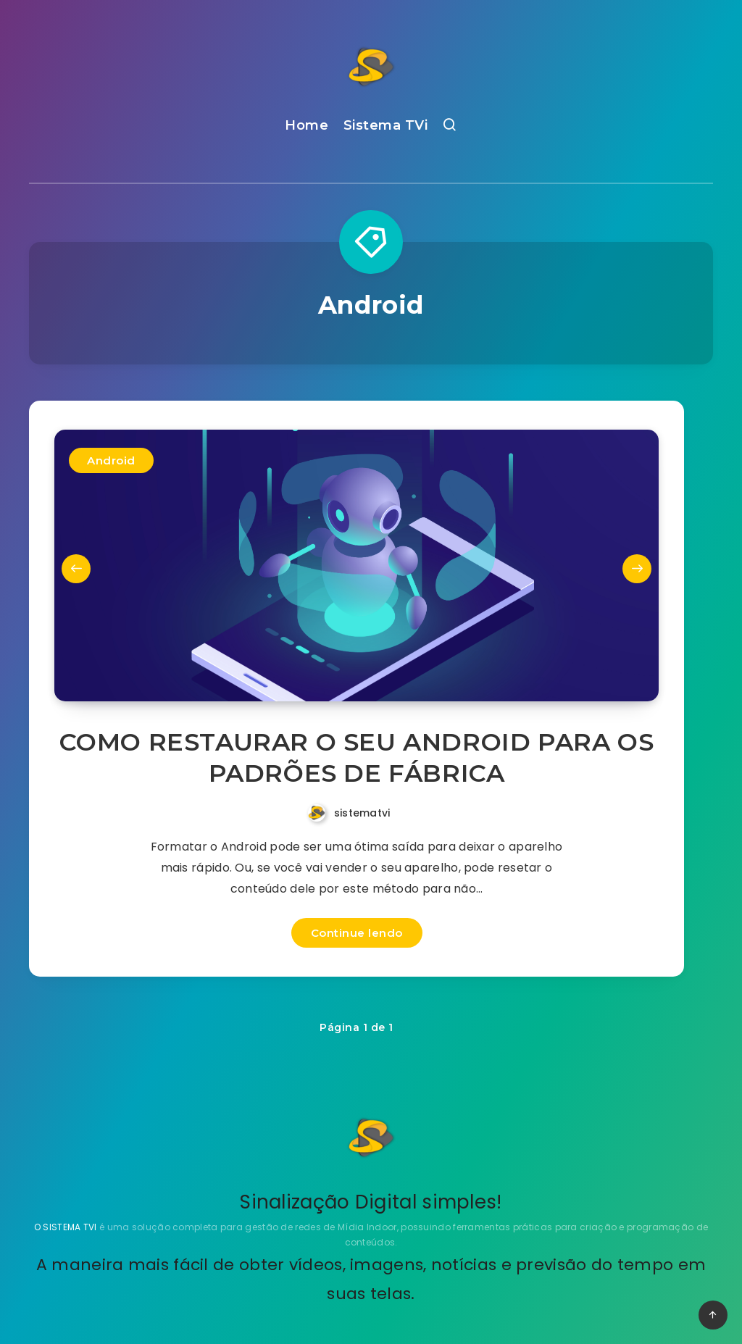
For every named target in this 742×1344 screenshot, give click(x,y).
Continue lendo (357, 933)
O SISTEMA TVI (66, 1227)
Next (636, 568)
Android (111, 460)
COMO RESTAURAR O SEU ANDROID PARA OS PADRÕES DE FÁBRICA (356, 757)
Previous (76, 568)
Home (306, 125)
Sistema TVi (385, 125)
